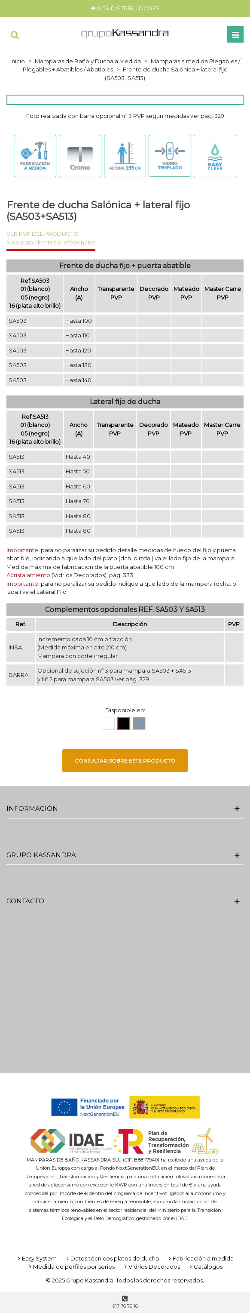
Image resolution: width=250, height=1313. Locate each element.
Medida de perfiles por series (71, 1266)
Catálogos (205, 1266)
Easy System (36, 1258)
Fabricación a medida (200, 1258)
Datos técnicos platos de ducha (112, 1258)
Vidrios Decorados (151, 1266)
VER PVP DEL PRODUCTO (42, 233)
